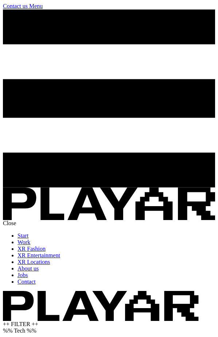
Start (22, 235)
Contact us (16, 6)
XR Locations (33, 262)
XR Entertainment (38, 255)
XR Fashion (31, 249)
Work (23, 242)
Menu (36, 6)
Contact (26, 282)
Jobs (22, 275)
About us (28, 268)
